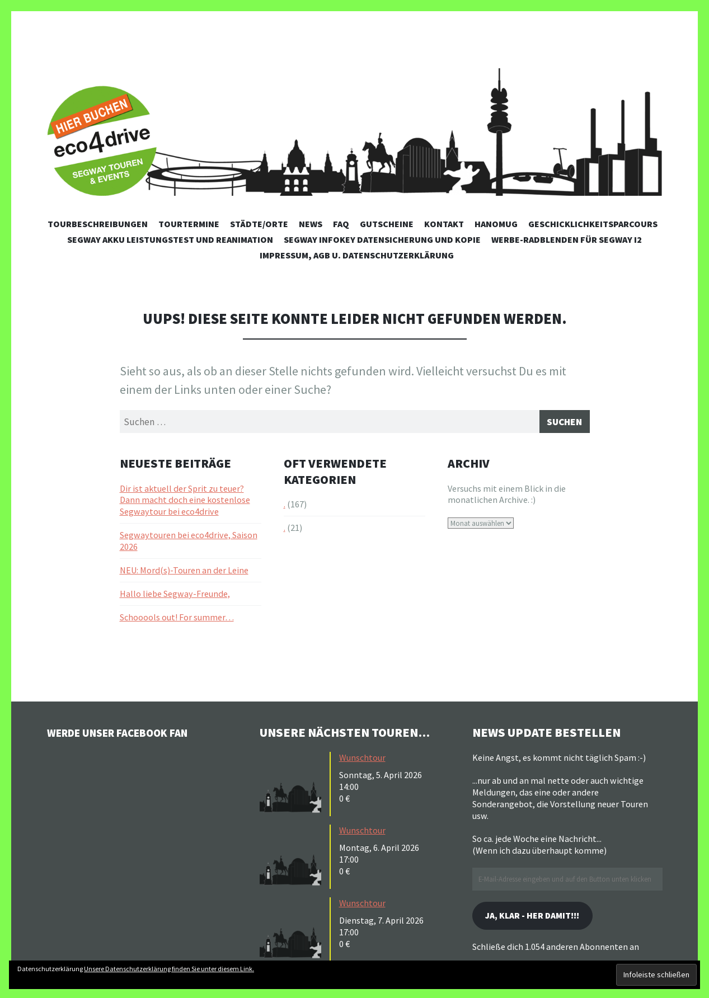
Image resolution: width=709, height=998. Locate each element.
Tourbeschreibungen (98, 223)
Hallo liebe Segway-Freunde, (175, 596)
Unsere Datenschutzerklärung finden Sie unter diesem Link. (169, 968)
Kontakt (444, 223)
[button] (293, 786)
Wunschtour (362, 760)
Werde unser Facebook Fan (131, 735)
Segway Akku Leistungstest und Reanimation (170, 239)
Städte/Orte (259, 223)
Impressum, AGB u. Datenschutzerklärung (357, 255)
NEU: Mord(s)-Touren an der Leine (184, 572)
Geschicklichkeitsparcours (593, 223)
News (310, 223)
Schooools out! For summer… (177, 619)
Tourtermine (188, 223)
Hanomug (496, 223)
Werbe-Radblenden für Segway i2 (566, 239)
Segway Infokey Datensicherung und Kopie (382, 239)
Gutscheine (387, 223)
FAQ (341, 223)
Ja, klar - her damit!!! (541, 920)
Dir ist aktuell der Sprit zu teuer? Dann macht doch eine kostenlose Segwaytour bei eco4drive (185, 503)
